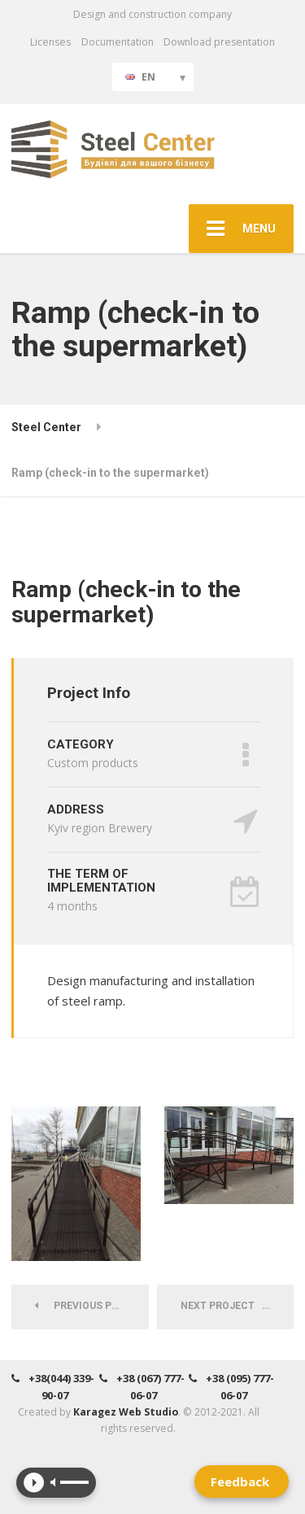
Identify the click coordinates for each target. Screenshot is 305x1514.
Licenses (50, 42)
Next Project (223, 1305)
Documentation (117, 42)
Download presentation (219, 42)
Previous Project (91, 1305)
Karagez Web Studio (125, 1412)
